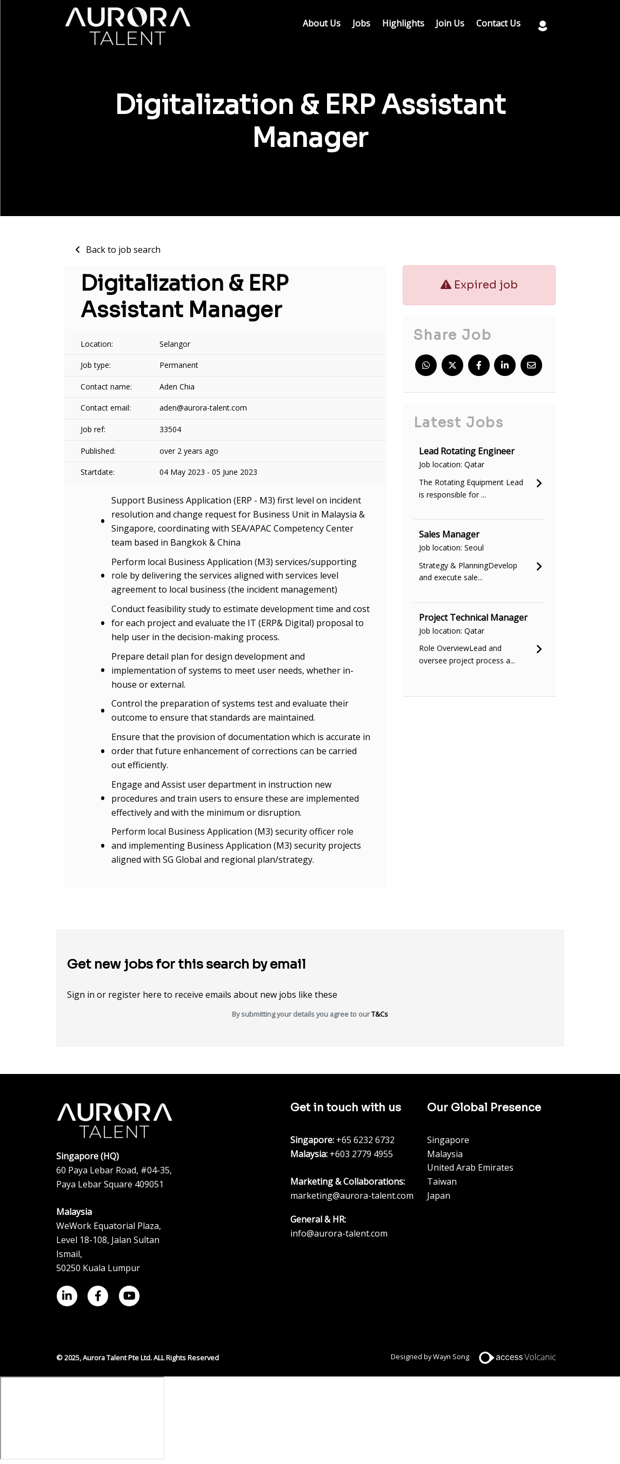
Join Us (450, 24)
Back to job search (123, 250)
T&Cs (379, 1014)
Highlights (403, 24)
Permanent (178, 365)
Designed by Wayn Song (477, 1356)
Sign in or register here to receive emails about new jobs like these (202, 994)
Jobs (361, 24)
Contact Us (498, 24)
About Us (322, 24)
